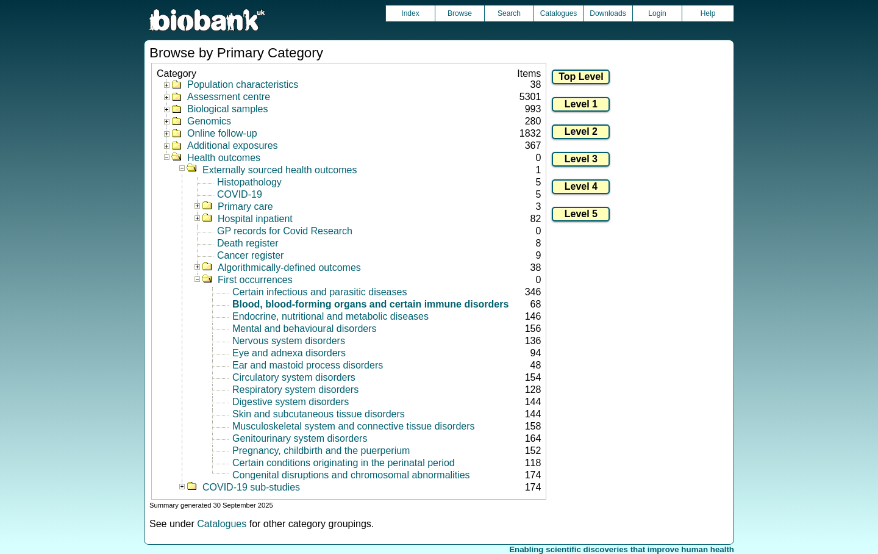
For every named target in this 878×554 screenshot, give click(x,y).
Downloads (608, 13)
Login (657, 13)
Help (708, 13)
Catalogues (558, 13)
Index (410, 13)
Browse (460, 13)
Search (509, 13)
